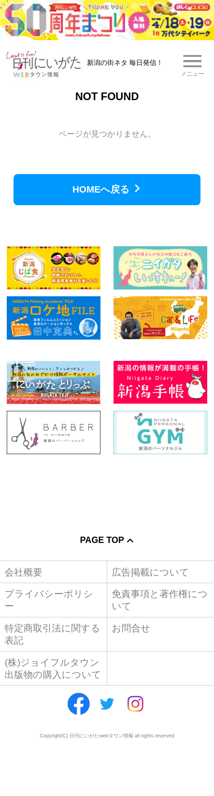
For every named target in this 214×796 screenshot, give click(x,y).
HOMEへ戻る (101, 189)
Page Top (102, 540)
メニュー (192, 74)
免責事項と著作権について (160, 600)
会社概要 (23, 572)
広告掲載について (150, 572)
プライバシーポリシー (49, 600)
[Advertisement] (107, 488)
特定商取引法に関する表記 (52, 634)
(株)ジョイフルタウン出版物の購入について (53, 668)
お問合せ (131, 628)
